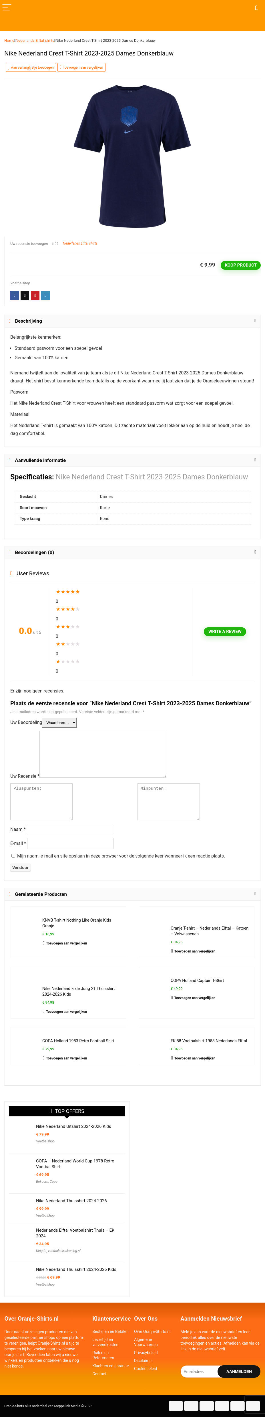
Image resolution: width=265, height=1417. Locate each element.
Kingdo (41, 1251)
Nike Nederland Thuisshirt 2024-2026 (71, 1200)
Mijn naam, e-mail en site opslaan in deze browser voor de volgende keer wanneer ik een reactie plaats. (121, 856)
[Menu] (7, 7)
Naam (18, 829)
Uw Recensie (24, 776)
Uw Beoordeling (26, 722)
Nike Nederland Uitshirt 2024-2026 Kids (73, 1126)
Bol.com (42, 1182)
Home (9, 40)
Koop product (241, 265)
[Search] (256, 7)
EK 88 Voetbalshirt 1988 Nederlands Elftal (209, 1041)
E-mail (18, 843)
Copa (53, 1182)
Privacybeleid (146, 1352)
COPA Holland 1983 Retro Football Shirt (78, 1041)
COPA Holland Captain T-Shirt (197, 980)
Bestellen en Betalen (110, 1331)
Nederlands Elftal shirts (35, 40)
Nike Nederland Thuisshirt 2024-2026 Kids (76, 1269)
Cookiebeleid (145, 1368)
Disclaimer (143, 1360)
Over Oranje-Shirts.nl (152, 1331)
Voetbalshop (20, 283)
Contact (99, 1374)
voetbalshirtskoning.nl (64, 1251)
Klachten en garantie (110, 1366)
